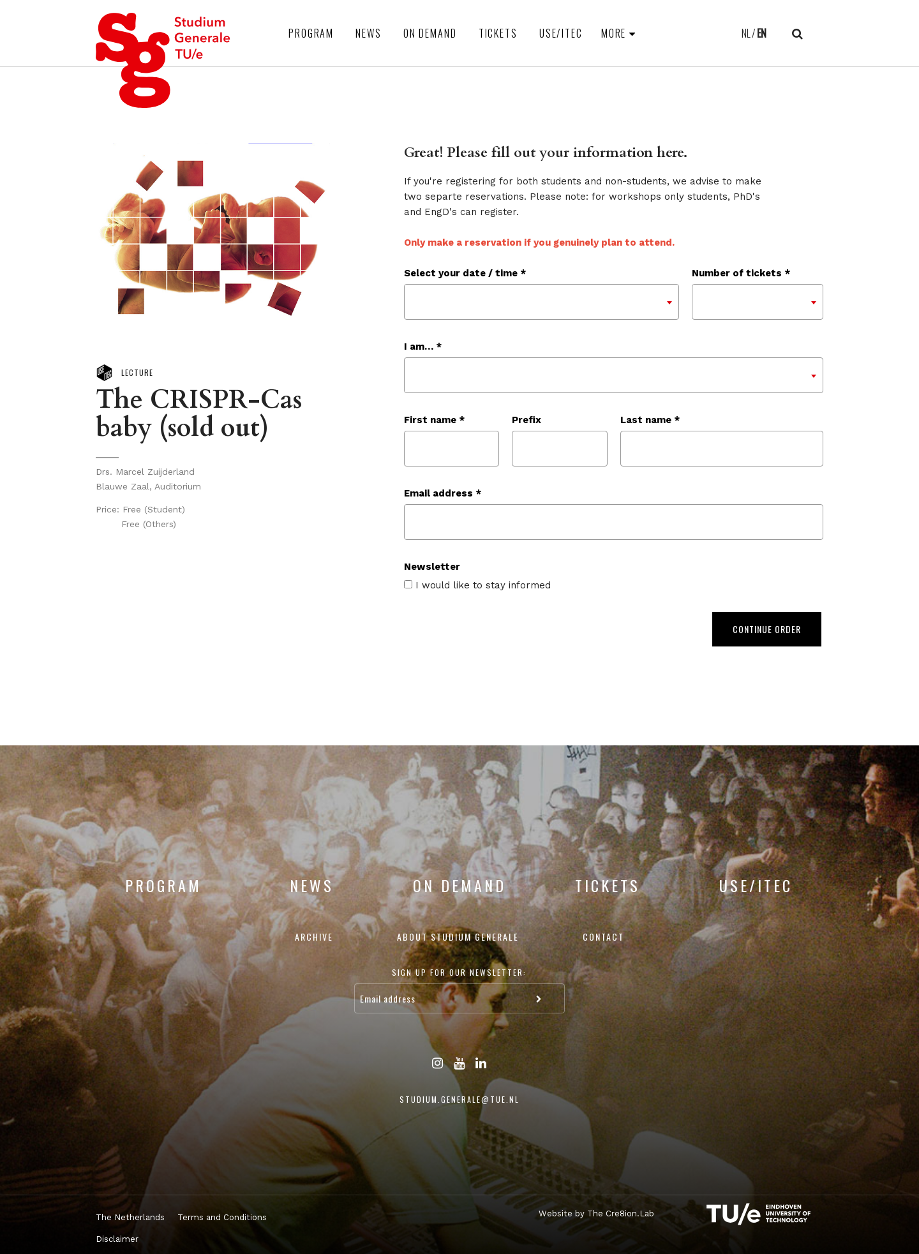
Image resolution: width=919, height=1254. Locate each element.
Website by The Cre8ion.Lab (596, 1213)
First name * (434, 420)
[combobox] (541, 302)
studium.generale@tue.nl (459, 1099)
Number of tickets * (741, 273)
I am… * (423, 346)
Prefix (526, 420)
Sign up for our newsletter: (459, 972)
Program (311, 33)
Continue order (767, 629)
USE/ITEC (561, 33)
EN (761, 33)
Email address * (442, 493)
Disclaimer (117, 1239)
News (368, 33)
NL (746, 33)
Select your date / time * (465, 273)
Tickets (498, 33)
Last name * (650, 420)
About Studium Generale (458, 936)
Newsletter (432, 566)
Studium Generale (163, 60)
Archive (314, 936)
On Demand (430, 33)
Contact (603, 936)
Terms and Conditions (222, 1217)
